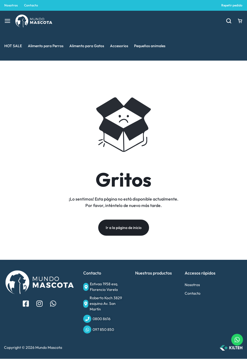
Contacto (31, 5)
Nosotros (11, 5)
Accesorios (119, 45)
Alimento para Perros (45, 45)
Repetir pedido (231, 5)
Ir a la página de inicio (124, 227)
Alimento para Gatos (86, 45)
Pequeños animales (149, 45)
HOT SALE (13, 45)
